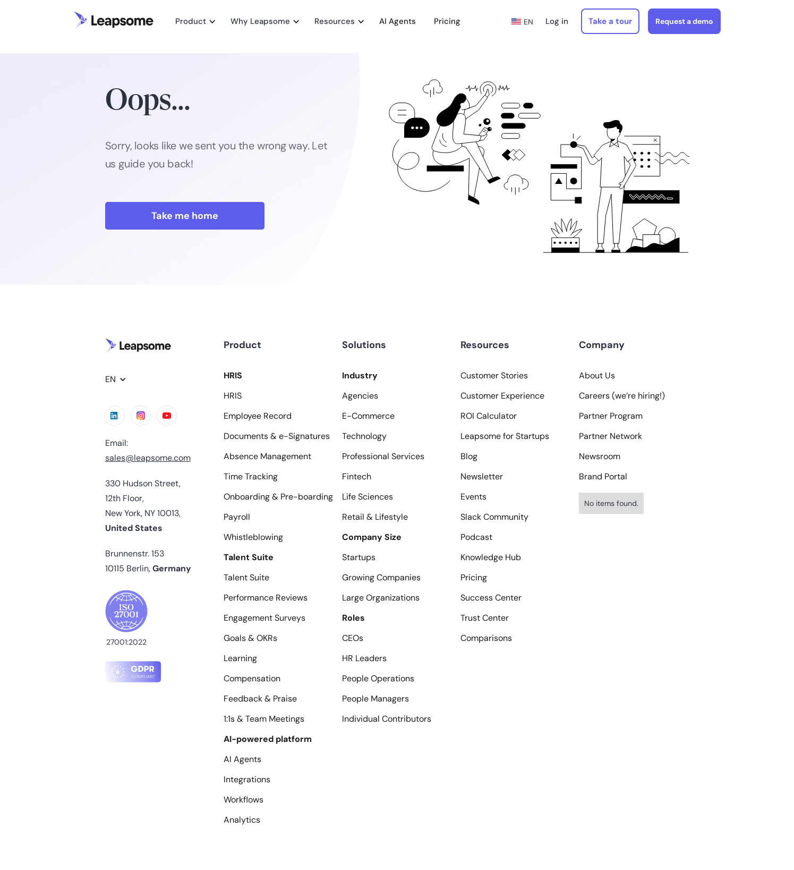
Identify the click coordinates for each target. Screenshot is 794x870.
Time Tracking (251, 476)
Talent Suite (246, 577)
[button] (194, 21)
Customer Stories (494, 375)
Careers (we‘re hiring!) (622, 396)
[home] (113, 20)
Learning (240, 658)
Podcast (476, 537)
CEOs (352, 638)
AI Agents (397, 21)
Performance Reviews (266, 598)
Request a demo (684, 21)
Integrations (247, 779)
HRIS (233, 396)
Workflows (243, 800)
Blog (468, 456)
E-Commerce (368, 416)
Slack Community (494, 517)
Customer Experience (502, 396)
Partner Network (610, 436)
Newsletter (481, 476)
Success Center (491, 598)
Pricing (447, 21)
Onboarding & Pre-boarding (278, 497)
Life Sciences (367, 497)
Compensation (252, 678)
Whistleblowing (253, 537)
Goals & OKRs (250, 638)
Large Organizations (381, 598)
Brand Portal (603, 476)
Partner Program (611, 416)
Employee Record (258, 416)
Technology (364, 436)
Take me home (184, 215)
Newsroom (599, 456)
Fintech (356, 476)
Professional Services (383, 456)
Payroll (237, 517)
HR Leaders (364, 658)
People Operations (378, 678)
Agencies (360, 396)
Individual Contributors (386, 719)
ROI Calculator (488, 416)
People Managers (375, 699)
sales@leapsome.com (148, 457)
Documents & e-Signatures (277, 436)
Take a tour (610, 21)
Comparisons (486, 638)
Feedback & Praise (260, 699)
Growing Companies (381, 577)
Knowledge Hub (490, 557)
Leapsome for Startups (504, 436)
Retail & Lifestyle (375, 517)
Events (473, 497)
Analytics (242, 820)
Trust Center (484, 618)
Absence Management (267, 456)
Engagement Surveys (264, 618)
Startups (358, 557)
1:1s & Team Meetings (264, 719)
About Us (597, 375)
